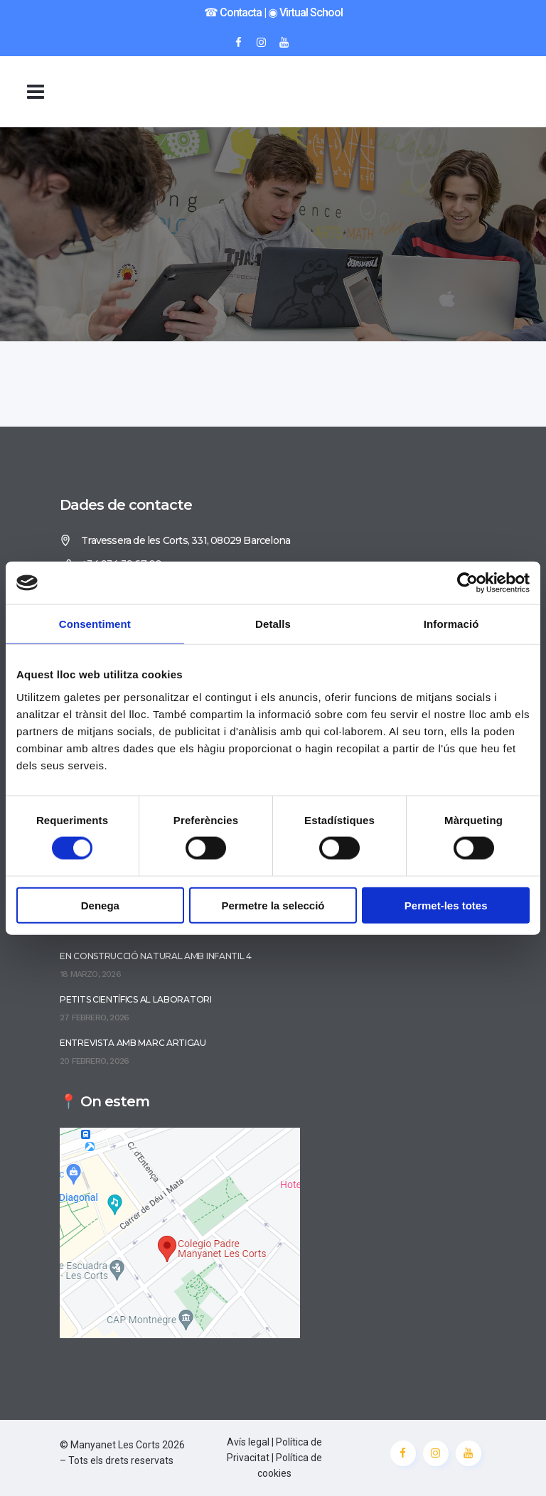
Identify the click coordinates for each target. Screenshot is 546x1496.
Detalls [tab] (273, 624)
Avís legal (248, 1442)
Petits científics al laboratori (136, 999)
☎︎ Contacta (233, 12)
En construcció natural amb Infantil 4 (156, 956)
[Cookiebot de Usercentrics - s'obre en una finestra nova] (467, 583)
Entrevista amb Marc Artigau (133, 1042)
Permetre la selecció (272, 905)
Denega (100, 905)
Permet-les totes (446, 905)
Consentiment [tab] (95, 624)
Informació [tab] (451, 624)
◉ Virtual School (305, 12)
